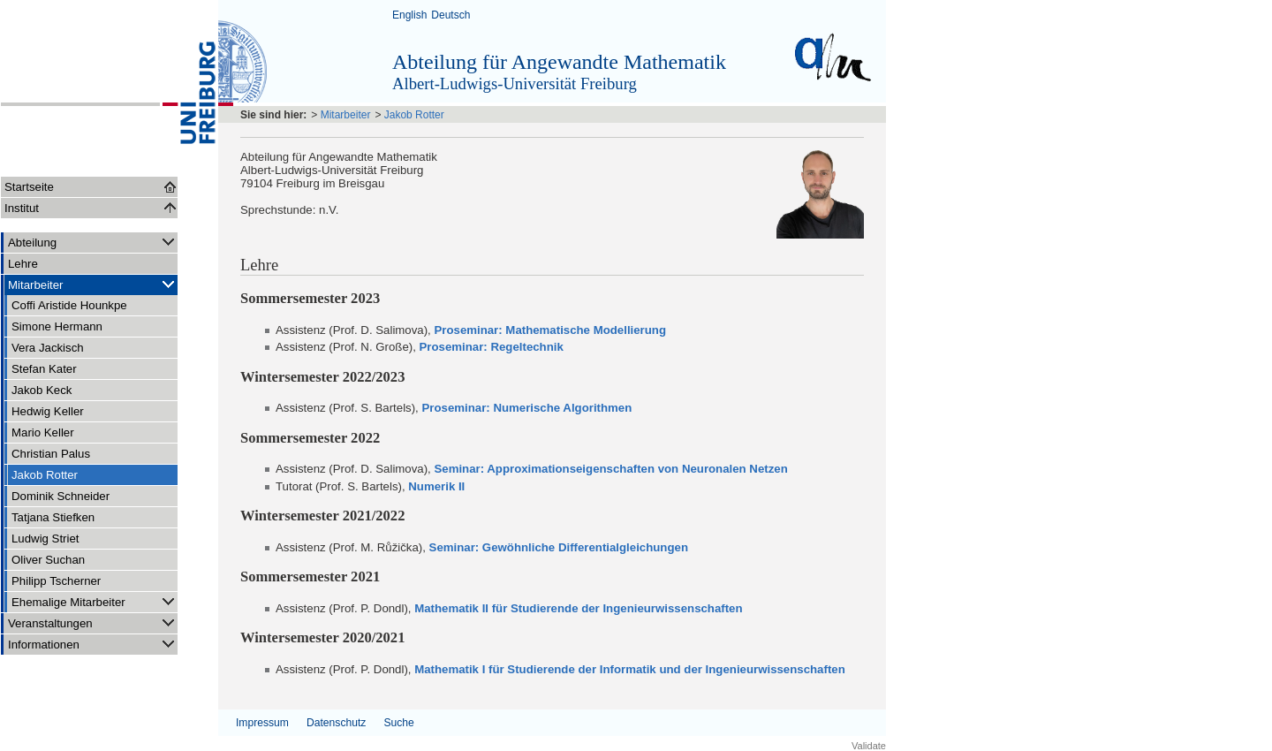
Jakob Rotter (44, 475)
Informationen (93, 643)
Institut (21, 208)
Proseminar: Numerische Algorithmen (526, 407)
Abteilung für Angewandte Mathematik (559, 61)
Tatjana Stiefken (53, 517)
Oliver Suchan (48, 559)
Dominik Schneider (60, 496)
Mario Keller (42, 432)
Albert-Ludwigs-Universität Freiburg (514, 83)
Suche (398, 723)
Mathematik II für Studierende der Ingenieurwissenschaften (578, 608)
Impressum (262, 723)
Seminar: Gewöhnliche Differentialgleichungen (558, 547)
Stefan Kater (44, 369)
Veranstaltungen (93, 622)
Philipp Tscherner (56, 581)
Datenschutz (336, 723)
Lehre (23, 263)
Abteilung (93, 241)
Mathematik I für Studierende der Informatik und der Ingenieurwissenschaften (629, 669)
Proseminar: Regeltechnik (492, 346)
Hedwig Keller (47, 411)
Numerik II (436, 486)
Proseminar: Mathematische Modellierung (550, 330)
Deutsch (450, 15)
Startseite (29, 186)
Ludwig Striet (45, 538)
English (409, 15)
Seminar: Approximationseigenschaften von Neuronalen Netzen (610, 468)
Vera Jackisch (47, 347)
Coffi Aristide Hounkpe (69, 305)
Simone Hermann (56, 326)
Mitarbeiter (93, 284)
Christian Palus (50, 453)
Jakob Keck (41, 390)
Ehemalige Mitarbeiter (94, 601)
